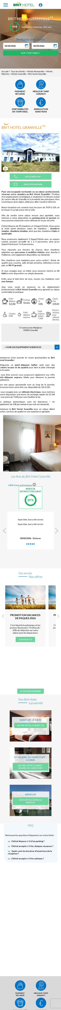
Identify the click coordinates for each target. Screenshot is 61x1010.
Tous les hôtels (18, 71)
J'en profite (25, 639)
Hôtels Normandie (35, 71)
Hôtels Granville (18, 74)
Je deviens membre (30, 691)
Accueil (4, 71)
